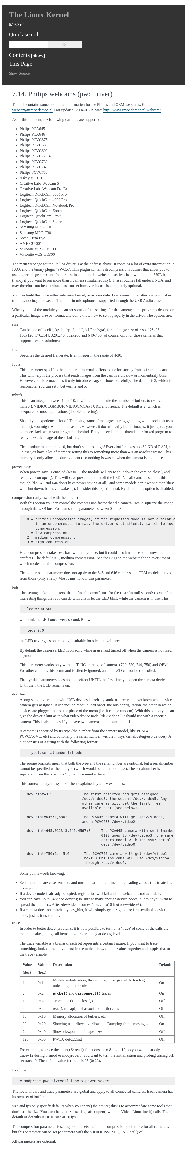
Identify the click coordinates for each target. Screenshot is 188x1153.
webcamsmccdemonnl (32, 110)
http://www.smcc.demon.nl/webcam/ (132, 110)
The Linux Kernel (39, 14)
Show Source (19, 73)
